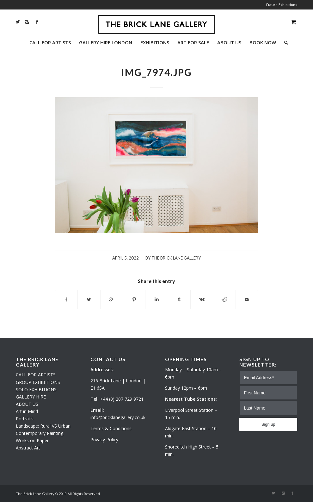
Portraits (25, 419)
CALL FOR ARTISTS (36, 375)
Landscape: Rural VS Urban (43, 426)
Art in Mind (27, 411)
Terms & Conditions (111, 428)
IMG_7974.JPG (156, 72)
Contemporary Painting (39, 433)
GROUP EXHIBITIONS (38, 382)
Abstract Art (28, 448)
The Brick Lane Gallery (176, 257)
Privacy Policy (104, 439)
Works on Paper (32, 440)
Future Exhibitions (281, 4)
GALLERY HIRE (31, 397)
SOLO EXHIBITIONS (36, 389)
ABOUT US (27, 404)
